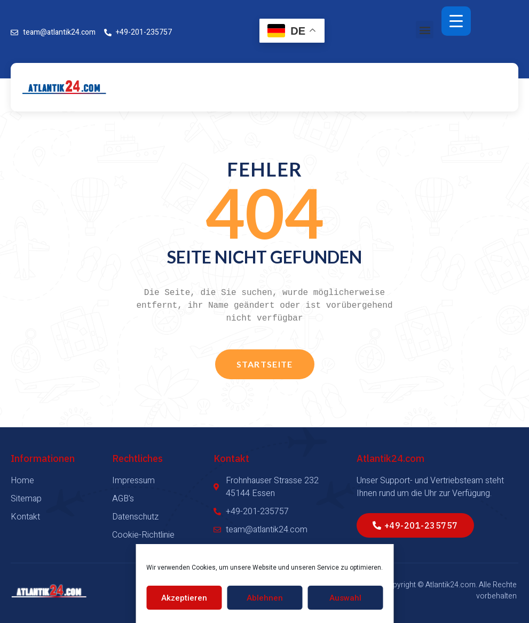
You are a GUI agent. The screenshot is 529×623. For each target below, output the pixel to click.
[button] (424, 29)
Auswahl (345, 598)
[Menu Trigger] (456, 21)
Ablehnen (265, 598)
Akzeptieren (184, 598)
